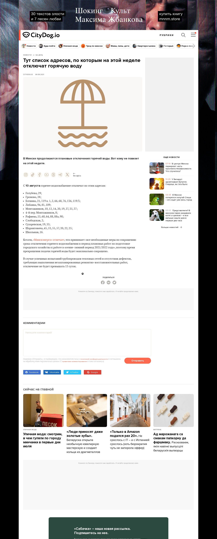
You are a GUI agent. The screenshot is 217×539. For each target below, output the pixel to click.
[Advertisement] (169, 81)
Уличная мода (30, 431)
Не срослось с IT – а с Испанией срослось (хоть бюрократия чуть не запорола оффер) (128, 443)
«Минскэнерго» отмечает (48, 240)
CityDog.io (28, 74)
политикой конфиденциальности (94, 360)
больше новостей (171, 227)
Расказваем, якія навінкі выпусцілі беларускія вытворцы (171, 443)
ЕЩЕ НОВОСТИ (172, 157)
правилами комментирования (75, 362)
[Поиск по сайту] (183, 35)
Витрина (157, 431)
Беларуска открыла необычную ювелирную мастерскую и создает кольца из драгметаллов (85, 443)
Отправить (137, 361)
